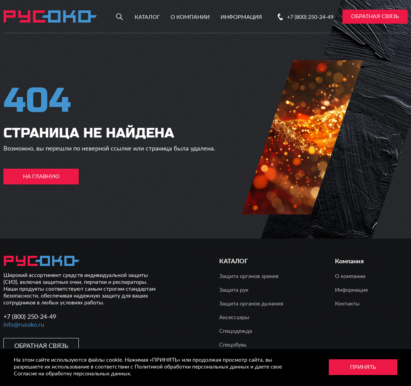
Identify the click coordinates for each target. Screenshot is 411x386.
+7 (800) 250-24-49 (310, 17)
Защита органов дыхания (251, 303)
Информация (241, 17)
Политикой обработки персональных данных (192, 367)
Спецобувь (233, 345)
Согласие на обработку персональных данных (72, 373)
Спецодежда (235, 331)
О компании (190, 17)
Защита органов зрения (248, 276)
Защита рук (233, 290)
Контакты (347, 303)
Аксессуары (234, 317)
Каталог (147, 17)
